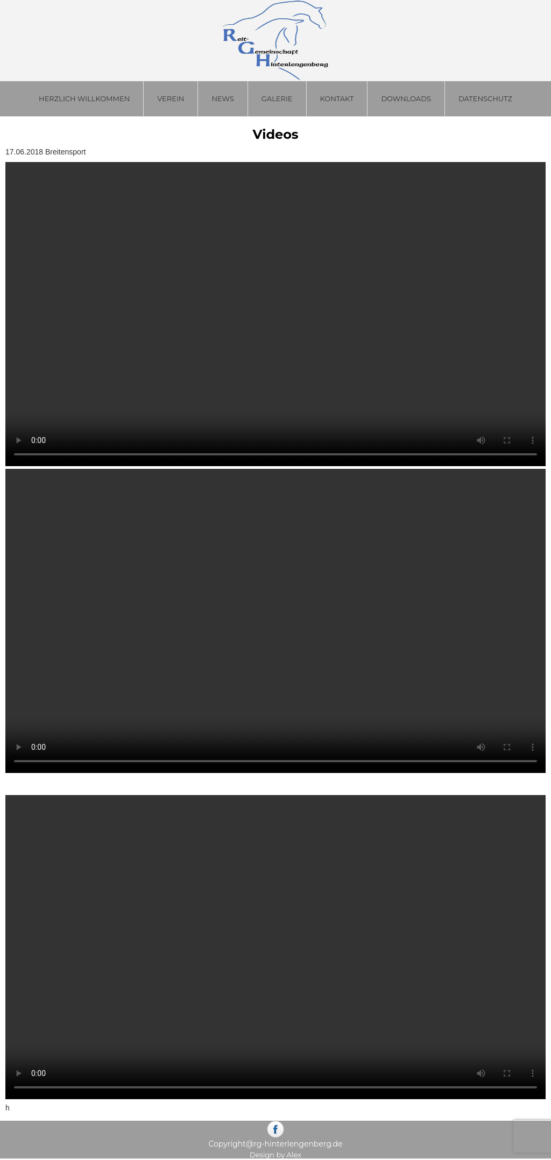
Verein (170, 98)
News (222, 98)
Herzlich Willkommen (84, 98)
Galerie (277, 98)
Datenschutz (485, 98)
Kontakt (337, 98)
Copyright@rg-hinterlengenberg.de (275, 1144)
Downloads (406, 98)
